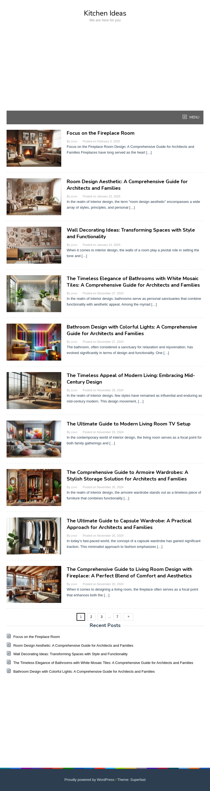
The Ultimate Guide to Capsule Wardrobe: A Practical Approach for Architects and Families (129, 524)
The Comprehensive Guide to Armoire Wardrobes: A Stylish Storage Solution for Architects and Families (127, 475)
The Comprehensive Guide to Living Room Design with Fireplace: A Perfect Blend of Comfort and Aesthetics (129, 572)
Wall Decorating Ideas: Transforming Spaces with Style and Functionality (70, 654)
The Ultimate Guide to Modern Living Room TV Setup (129, 424)
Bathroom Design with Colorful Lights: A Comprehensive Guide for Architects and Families (132, 330)
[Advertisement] (105, 72)
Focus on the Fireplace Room (101, 133)
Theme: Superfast (131, 780)
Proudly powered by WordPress (90, 780)
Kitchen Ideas (105, 13)
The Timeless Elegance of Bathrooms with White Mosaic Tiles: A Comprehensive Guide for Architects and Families (133, 281)
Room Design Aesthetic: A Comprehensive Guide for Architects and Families (73, 645)
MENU (194, 117)
